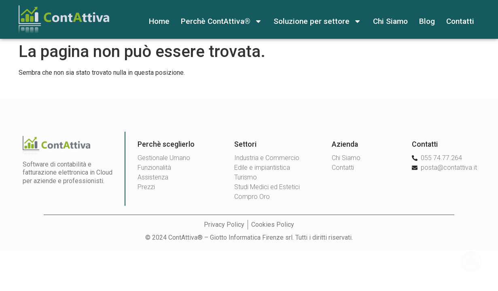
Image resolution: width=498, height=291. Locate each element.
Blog (427, 21)
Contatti (460, 21)
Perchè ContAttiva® (221, 21)
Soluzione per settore (317, 21)
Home (159, 21)
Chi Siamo (390, 21)
